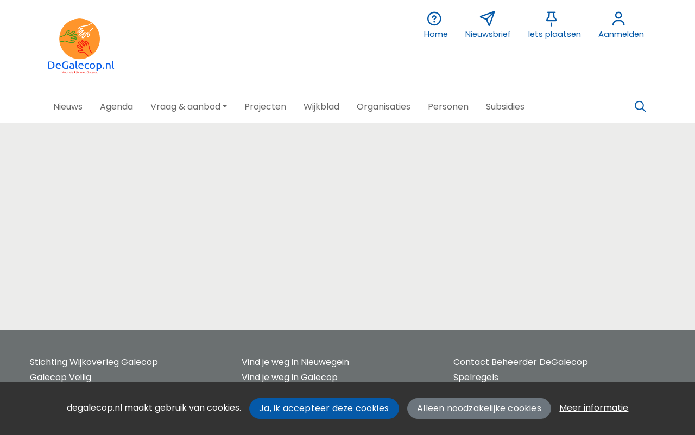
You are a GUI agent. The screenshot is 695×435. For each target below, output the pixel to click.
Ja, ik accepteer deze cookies (324, 408)
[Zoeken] (640, 107)
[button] (68, 107)
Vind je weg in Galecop (290, 377)
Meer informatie (593, 407)
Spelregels (475, 377)
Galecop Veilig (60, 377)
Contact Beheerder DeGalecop (520, 362)
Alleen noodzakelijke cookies (479, 408)
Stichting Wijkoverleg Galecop (94, 362)
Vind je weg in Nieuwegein (295, 362)
